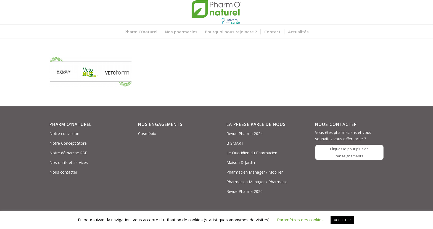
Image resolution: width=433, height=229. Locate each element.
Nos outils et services (68, 162)
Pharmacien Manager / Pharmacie (256, 181)
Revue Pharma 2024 (244, 133)
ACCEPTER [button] (342, 219)
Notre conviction (64, 133)
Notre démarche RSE (68, 152)
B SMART (235, 143)
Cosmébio (147, 133)
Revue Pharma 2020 (244, 191)
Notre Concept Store (68, 143)
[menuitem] (141, 32)
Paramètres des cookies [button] (300, 219)
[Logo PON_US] (216, 12)
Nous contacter (63, 172)
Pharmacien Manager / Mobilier (254, 172)
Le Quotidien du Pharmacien (251, 152)
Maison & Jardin (240, 162)
